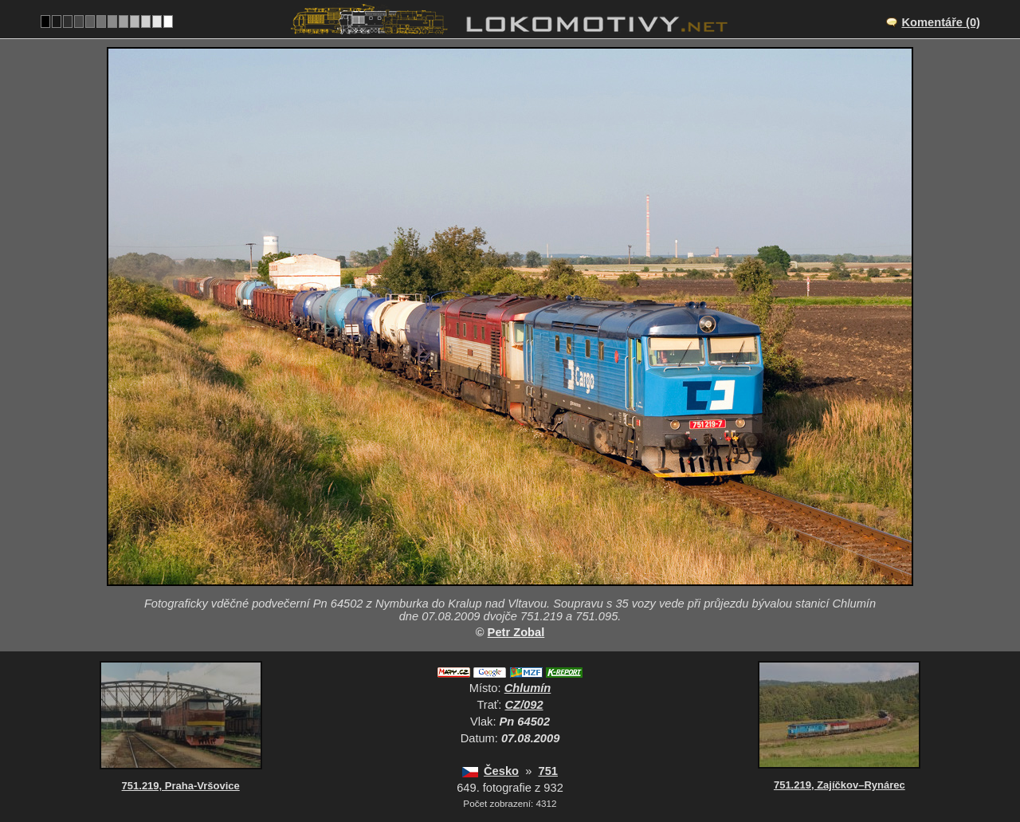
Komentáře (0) (940, 22)
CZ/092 (524, 704)
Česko (501, 771)
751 (547, 771)
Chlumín (527, 688)
